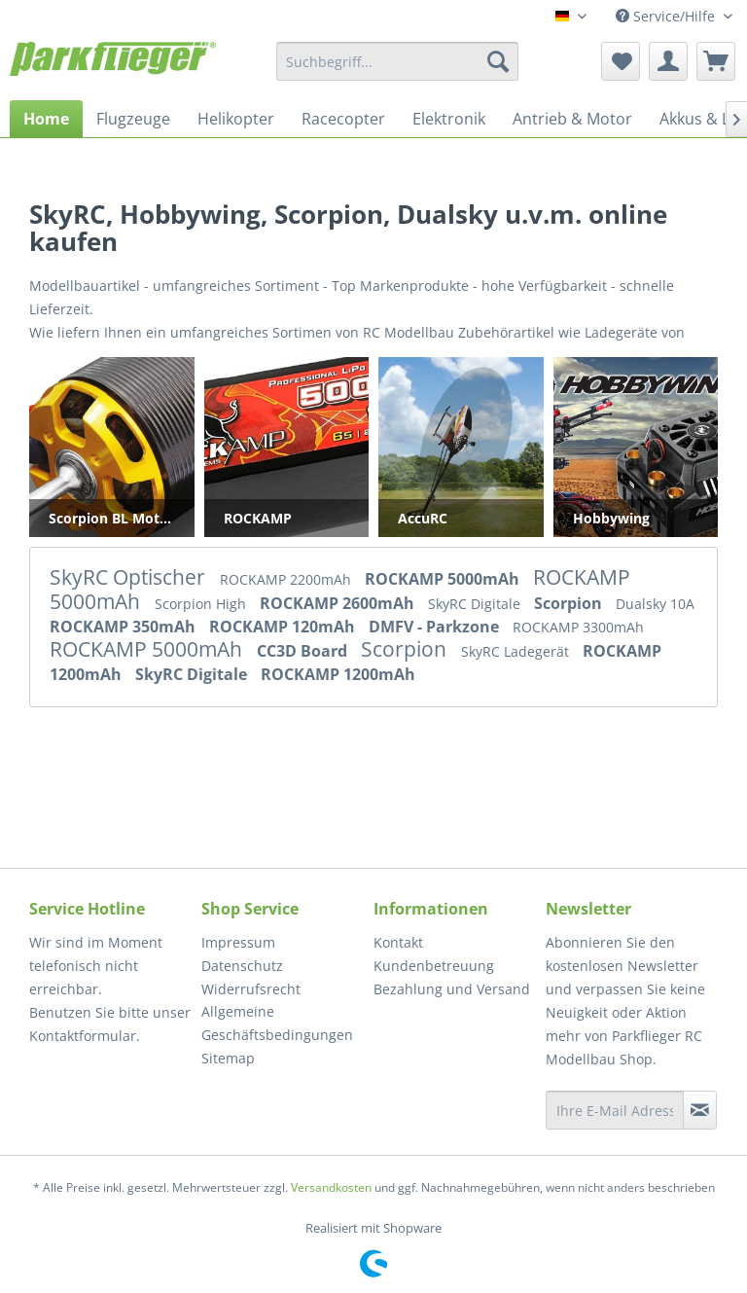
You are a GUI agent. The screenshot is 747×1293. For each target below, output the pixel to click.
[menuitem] (397, 61)
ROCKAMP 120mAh (284, 626)
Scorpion (570, 603)
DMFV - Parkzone (436, 626)
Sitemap (228, 1058)
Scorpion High (202, 603)
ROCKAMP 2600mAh (339, 603)
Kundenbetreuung (434, 965)
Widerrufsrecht (251, 989)
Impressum (238, 942)
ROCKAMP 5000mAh (444, 579)
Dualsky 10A (655, 603)
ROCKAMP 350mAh (124, 626)
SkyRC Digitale (476, 603)
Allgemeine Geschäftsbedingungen (277, 1023)
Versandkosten (331, 1187)
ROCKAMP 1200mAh (338, 674)
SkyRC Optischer (130, 577)
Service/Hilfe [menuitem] (667, 16)
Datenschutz (242, 965)
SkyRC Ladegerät (517, 651)
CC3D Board (304, 651)
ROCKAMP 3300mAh (578, 627)
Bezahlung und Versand (452, 989)
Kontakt (398, 942)
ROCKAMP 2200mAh (287, 579)
